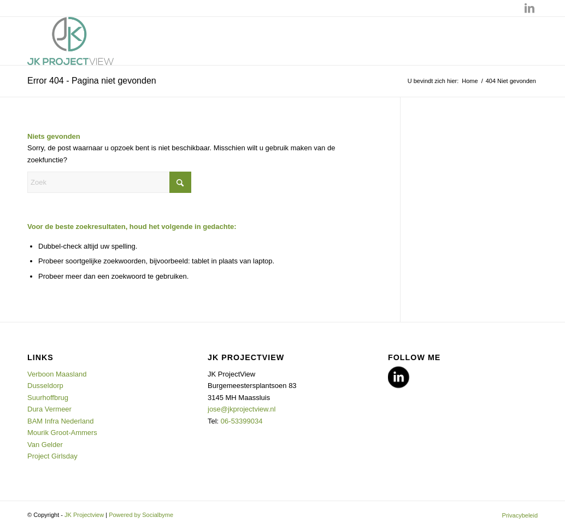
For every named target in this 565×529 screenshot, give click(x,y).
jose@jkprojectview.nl (241, 409)
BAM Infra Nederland (60, 421)
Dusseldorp (46, 385)
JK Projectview (84, 515)
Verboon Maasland (56, 374)
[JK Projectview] (70, 41)
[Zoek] (109, 182)
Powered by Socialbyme (141, 515)
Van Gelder (45, 444)
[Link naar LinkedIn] (529, 8)
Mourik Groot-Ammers (62, 432)
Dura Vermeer (50, 409)
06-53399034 (242, 421)
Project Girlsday (52, 456)
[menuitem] (517, 515)
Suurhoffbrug (48, 397)
